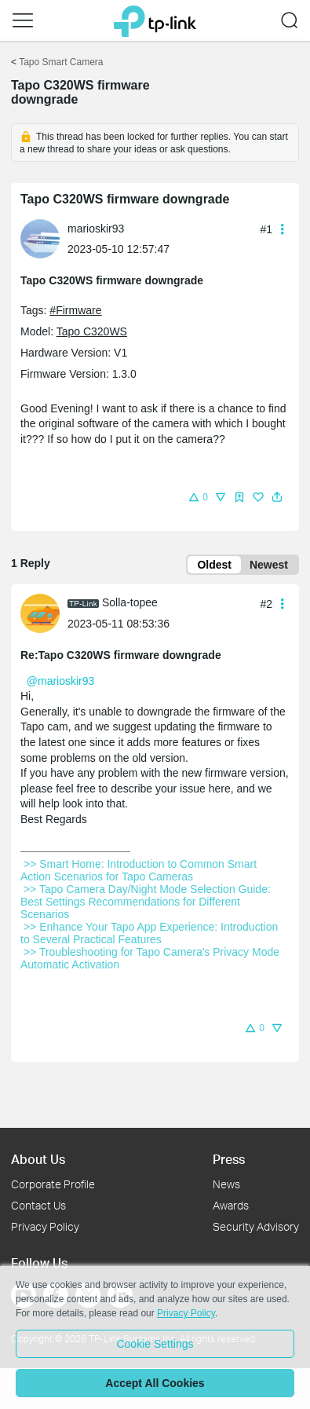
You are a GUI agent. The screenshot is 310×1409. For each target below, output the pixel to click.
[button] (23, 20)
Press (229, 1159)
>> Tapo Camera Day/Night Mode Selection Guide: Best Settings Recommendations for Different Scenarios (147, 901)
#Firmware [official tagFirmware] (75, 310)
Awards (231, 1205)
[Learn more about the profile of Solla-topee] (43, 612)
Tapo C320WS (92, 331)
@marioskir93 (61, 681)
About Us (38, 1159)
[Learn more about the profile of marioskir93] (43, 238)
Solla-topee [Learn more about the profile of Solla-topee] (130, 602)
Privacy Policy (45, 1226)
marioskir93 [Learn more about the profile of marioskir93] (95, 228)
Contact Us (38, 1205)
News (226, 1184)
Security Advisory (256, 1226)
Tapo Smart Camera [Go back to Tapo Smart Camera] (61, 62)
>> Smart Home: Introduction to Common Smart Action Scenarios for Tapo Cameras (139, 870)
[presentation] (40, 238)
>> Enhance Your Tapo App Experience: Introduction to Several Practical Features (150, 933)
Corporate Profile (53, 1184)
